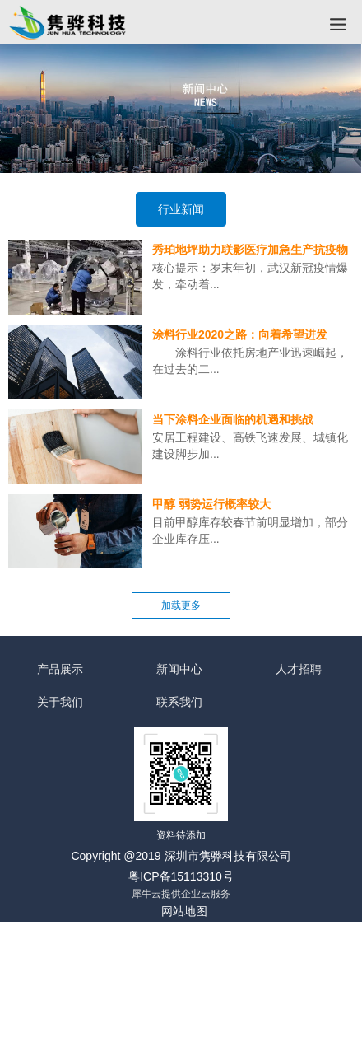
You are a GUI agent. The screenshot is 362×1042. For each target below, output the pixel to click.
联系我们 (179, 702)
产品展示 (60, 669)
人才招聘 (299, 669)
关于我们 (60, 702)
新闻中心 (179, 669)
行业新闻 (181, 209)
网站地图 (184, 911)
